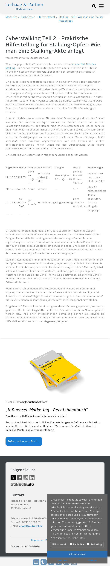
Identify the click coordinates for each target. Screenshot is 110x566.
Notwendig (60, 544)
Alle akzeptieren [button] (77, 554)
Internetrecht (47, 17)
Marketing (94, 544)
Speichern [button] (62, 560)
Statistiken (77, 544)
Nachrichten (28, 17)
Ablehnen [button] (92, 560)
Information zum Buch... (24, 441)
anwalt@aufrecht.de (31, 526)
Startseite (11, 17)
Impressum (37, 540)
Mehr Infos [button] (78, 538)
